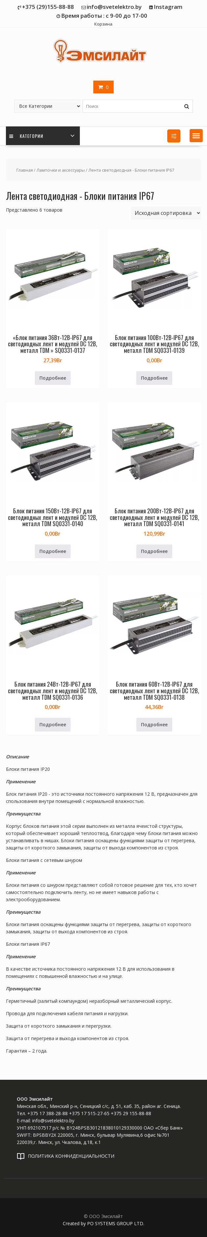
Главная (24, 170)
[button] (196, 135)
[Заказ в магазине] (166, 212)
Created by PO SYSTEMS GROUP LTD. (103, 1223)
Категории (26, 135)
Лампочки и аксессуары (60, 170)
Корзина (103, 24)
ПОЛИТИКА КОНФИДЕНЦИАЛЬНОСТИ (71, 1156)
